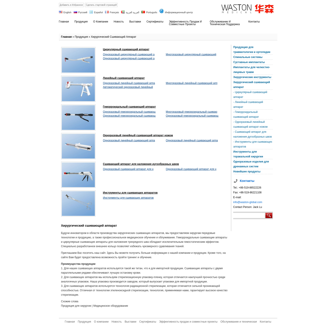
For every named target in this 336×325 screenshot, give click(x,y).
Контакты (265, 321)
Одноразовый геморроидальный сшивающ (129, 111)
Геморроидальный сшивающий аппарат (129, 106)
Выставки (130, 321)
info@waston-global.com (247, 202)
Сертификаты (147, 321)
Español (98, 12)
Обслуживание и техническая (238, 321)
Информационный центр (179, 12)
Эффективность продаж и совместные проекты (188, 321)
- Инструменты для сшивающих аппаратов (252, 144)
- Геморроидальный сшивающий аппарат (246, 114)
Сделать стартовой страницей (101, 5)
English (67, 12)
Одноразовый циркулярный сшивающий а (129, 54)
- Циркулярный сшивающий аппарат (250, 95)
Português (151, 12)
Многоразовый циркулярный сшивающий (191, 54)
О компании (101, 321)
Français (114, 12)
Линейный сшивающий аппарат (124, 78)
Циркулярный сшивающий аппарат (126, 49)
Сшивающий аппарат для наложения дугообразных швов (141, 164)
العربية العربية (132, 12)
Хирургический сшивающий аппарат (113, 36)
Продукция (81, 36)
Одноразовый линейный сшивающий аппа (129, 83)
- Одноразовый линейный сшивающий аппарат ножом (250, 124)
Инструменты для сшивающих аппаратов (130, 192)
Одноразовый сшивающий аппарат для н (128, 169)
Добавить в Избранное (71, 5)
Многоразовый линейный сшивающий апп (192, 83)
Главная (66, 36)
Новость (117, 321)
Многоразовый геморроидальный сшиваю (191, 111)
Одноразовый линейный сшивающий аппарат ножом (138, 135)
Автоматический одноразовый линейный (128, 87)
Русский (82, 12)
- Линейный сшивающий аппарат (248, 104)
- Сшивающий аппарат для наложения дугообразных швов (252, 134)
